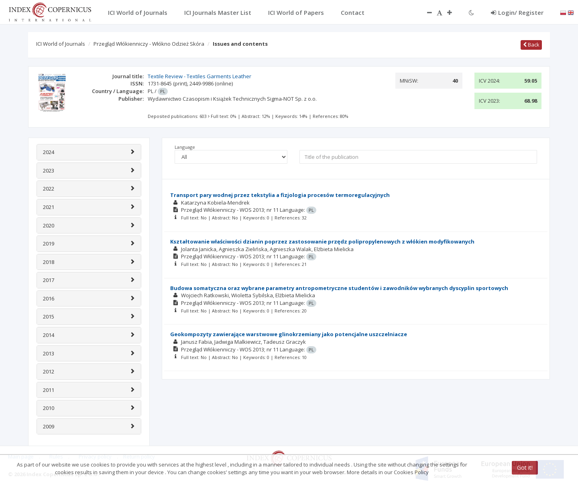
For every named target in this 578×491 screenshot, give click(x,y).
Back (531, 44)
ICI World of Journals (60, 43)
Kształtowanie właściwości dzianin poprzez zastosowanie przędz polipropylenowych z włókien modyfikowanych (322, 241)
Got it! (525, 467)
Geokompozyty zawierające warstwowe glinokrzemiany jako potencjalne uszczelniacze (288, 334)
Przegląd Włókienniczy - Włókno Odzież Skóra (149, 43)
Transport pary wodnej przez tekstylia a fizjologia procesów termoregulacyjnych (280, 195)
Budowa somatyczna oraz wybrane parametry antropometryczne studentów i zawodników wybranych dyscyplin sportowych (339, 288)
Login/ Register (517, 12)
